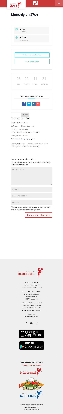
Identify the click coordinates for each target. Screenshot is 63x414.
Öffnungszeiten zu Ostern (19, 136)
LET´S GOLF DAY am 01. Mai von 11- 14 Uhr (25, 132)
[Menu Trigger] (59, 3)
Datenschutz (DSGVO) (31, 316)
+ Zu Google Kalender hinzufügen (32, 55)
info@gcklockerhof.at (34, 310)
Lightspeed (35, 409)
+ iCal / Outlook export (32, 62)
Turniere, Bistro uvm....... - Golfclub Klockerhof (26, 144)
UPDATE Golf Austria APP (19, 129)
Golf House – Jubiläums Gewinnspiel (23, 126)
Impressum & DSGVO (31, 407)
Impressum (31, 314)
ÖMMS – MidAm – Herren (19, 123)
